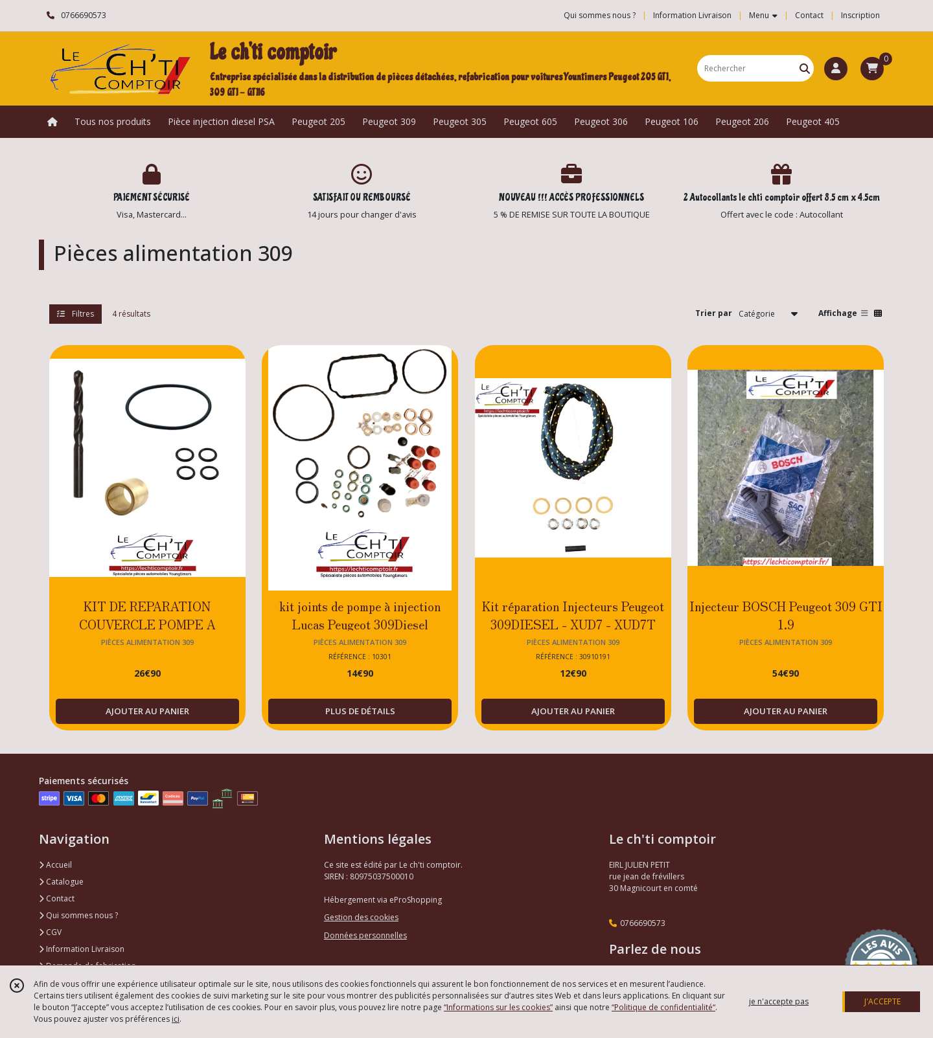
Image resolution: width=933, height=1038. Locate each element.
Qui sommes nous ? (78, 915)
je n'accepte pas (779, 1001)
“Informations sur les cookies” (498, 1007)
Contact (809, 15)
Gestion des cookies (361, 917)
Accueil (55, 864)
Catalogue (61, 881)
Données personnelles (365, 935)
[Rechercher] (804, 68)
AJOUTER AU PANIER (147, 711)
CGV (50, 932)
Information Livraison (81, 948)
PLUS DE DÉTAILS (360, 711)
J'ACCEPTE (882, 1001)
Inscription (860, 15)
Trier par (713, 313)
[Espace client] (836, 68)
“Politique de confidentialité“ (663, 1007)
